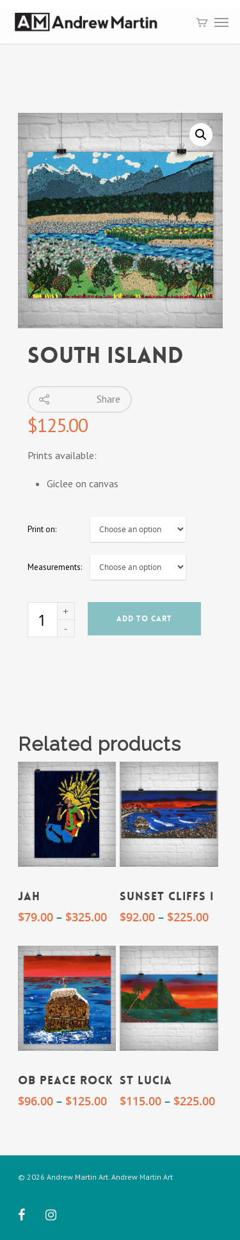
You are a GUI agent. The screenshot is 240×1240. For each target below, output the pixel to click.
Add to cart (144, 619)
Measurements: (55, 567)
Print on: (42, 529)
